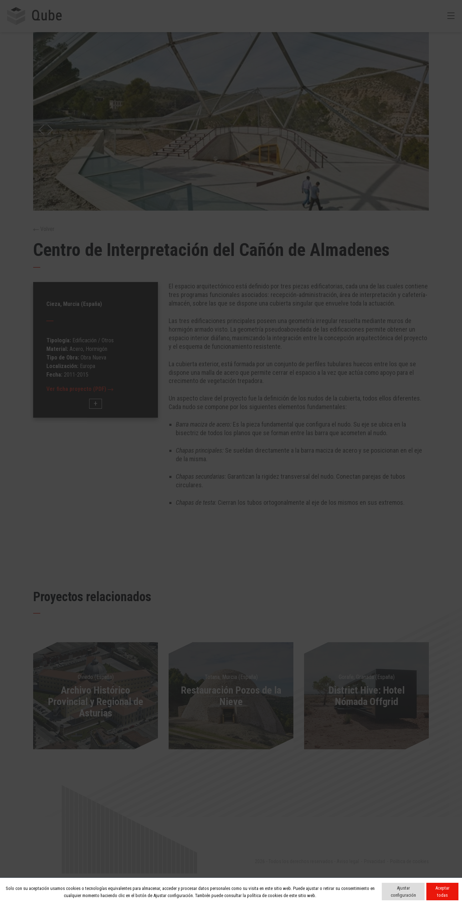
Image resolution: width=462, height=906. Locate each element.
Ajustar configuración (403, 891)
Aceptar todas (442, 891)
